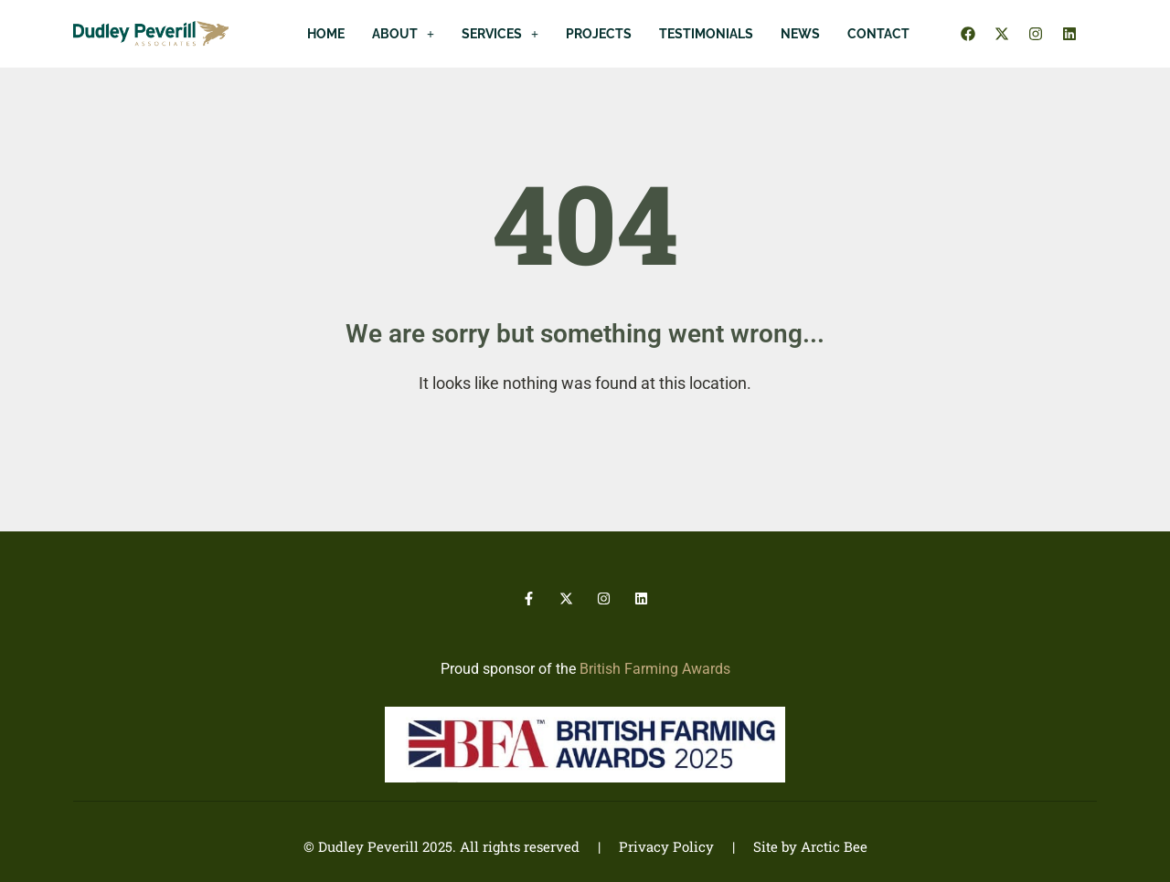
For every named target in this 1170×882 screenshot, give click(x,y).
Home (326, 33)
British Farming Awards (655, 668)
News (800, 33)
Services (500, 33)
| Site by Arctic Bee (790, 846)
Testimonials (706, 33)
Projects (599, 33)
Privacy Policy (666, 846)
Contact (878, 33)
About (403, 33)
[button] (403, 34)
